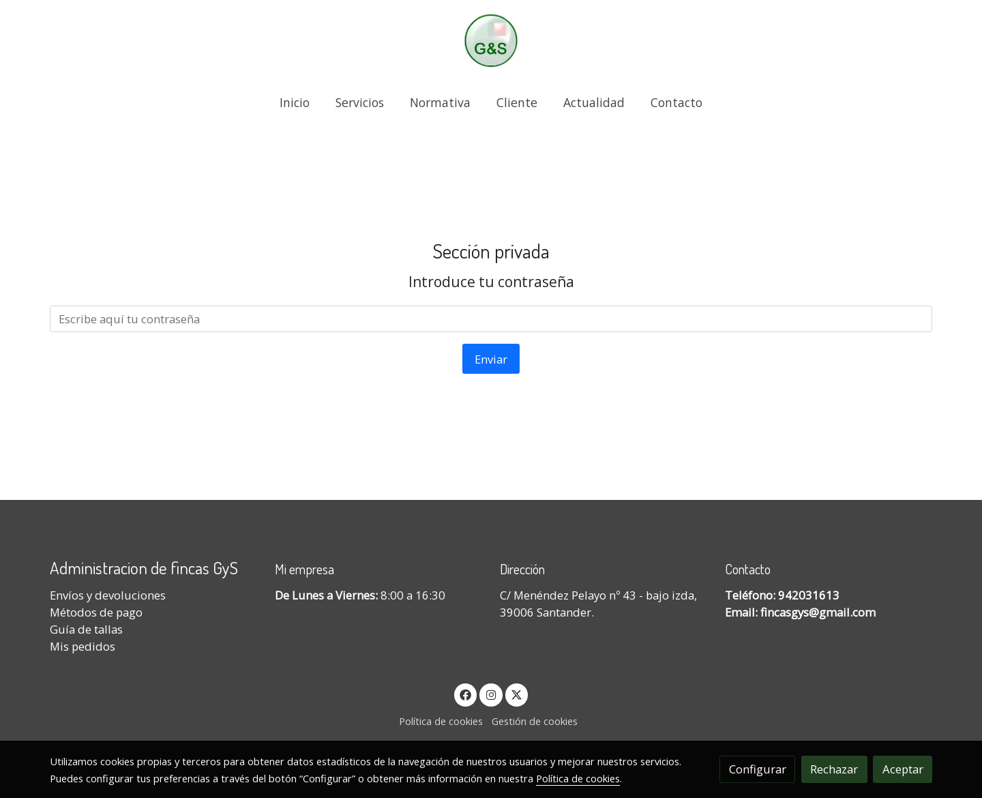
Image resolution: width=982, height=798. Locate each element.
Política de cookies (441, 721)
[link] (491, 41)
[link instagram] (491, 694)
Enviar (491, 359)
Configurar (757, 769)
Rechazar (834, 769)
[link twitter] (517, 694)
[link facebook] (465, 694)
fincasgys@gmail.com (818, 612)
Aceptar (902, 769)
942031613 (808, 595)
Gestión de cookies (535, 721)
